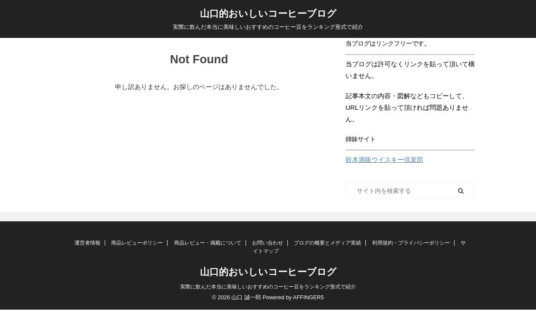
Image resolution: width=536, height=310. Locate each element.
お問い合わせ (267, 243)
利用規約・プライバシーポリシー (411, 243)
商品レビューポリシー (137, 243)
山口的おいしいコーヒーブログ (268, 13)
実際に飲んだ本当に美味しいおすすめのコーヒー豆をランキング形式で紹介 (268, 287)
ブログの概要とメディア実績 (327, 243)
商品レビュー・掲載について (207, 243)
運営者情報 (87, 243)
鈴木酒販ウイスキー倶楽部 (384, 159)
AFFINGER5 (308, 297)
